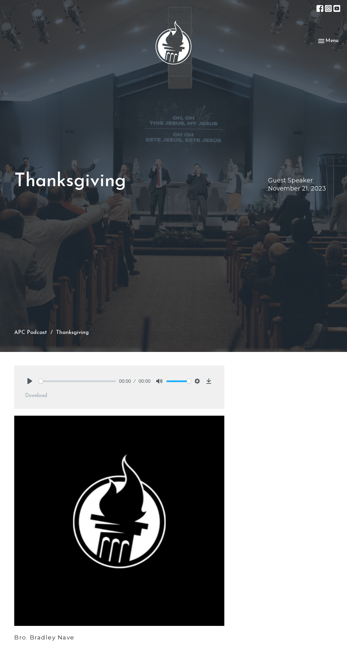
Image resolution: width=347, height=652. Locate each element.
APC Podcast (30, 332)
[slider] (77, 381)
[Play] (29, 381)
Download (36, 395)
